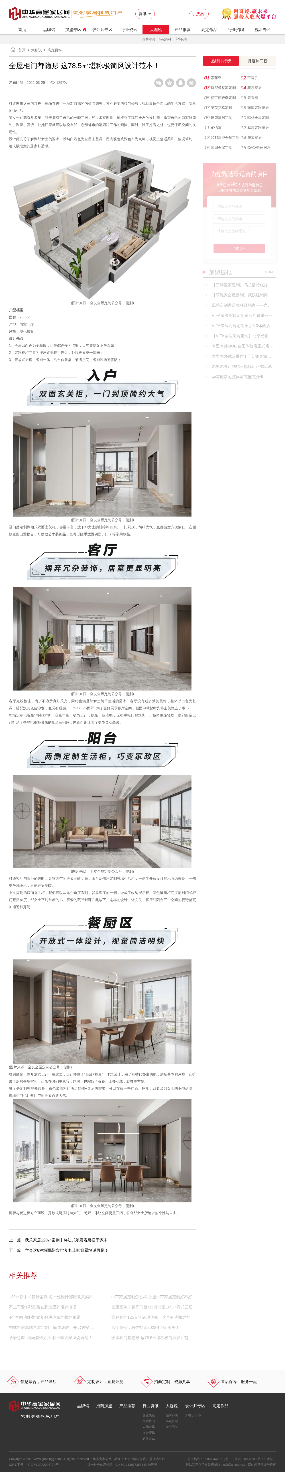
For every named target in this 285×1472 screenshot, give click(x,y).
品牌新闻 (148, 1421)
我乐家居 (251, 87)
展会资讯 (148, 1432)
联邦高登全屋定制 (221, 137)
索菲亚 (213, 77)
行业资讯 (129, 30)
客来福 (249, 97)
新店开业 (148, 1438)
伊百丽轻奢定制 (220, 97)
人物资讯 (148, 1426)
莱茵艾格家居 (218, 107)
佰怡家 (213, 127)
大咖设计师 (193, 1415)
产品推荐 (183, 30)
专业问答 (181, 39)
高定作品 (209, 30)
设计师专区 (102, 30)
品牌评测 (148, 39)
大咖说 (156, 30)
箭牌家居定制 (218, 117)
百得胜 (249, 77)
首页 (22, 30)
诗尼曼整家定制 (220, 87)
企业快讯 (148, 1415)
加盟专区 (75, 30)
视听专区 (263, 30)
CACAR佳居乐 (256, 147)
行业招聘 (236, 30)
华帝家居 (251, 137)
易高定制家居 (255, 127)
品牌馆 (49, 30)
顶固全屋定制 (218, 147)
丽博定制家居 (255, 107)
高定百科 (165, 39)
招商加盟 (104, 1406)
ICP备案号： (34, 1464)
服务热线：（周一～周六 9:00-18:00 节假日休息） (231, 1459)
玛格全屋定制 (255, 117)
